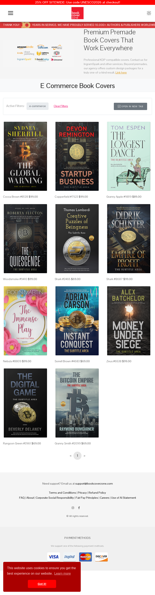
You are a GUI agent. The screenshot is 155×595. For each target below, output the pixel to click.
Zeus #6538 (113, 361)
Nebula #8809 (12, 361)
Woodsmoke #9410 (15, 279)
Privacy (82, 492)
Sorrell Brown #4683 (67, 361)
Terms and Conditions (62, 492)
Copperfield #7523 (66, 196)
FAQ (22, 498)
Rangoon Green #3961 (17, 443)
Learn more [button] (62, 573)
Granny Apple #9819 (119, 196)
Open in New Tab (130, 106)
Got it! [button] (42, 584)
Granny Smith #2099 (68, 443)
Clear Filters (61, 106)
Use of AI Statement (123, 498)
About (30, 498)
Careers (104, 498)
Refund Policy (97, 492)
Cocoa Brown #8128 (15, 196)
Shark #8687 (114, 279)
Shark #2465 (62, 279)
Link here (121, 72)
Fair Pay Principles (87, 498)
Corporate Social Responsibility (55, 498)
